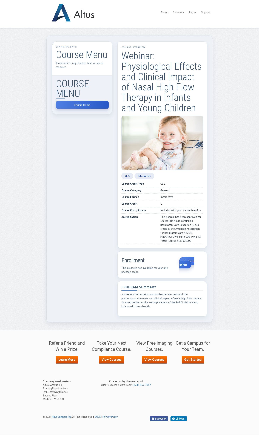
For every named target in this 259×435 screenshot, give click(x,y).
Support (205, 12)
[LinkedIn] (178, 418)
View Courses (111, 359)
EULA (98, 416)
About (164, 12)
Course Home (82, 105)
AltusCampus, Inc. (62, 416)
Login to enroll (186, 262)
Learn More (66, 359)
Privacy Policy (110, 416)
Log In (192, 12)
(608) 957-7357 (142, 385)
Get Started (193, 359)
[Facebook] (159, 418)
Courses (178, 12)
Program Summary (138, 287)
